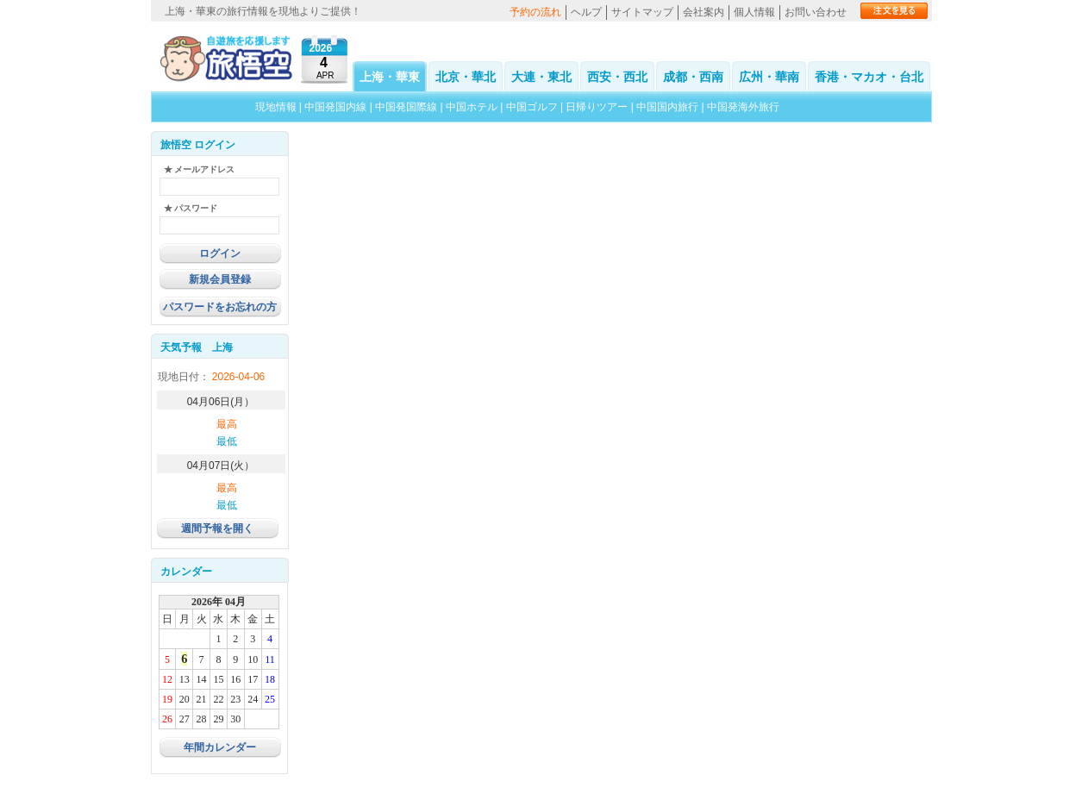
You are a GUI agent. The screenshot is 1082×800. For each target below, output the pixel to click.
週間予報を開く (217, 528)
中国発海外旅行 (743, 107)
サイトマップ (642, 12)
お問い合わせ (816, 12)
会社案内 (703, 12)
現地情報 (276, 107)
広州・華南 (769, 77)
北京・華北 (465, 77)
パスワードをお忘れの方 (220, 307)
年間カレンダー (220, 747)
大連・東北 (541, 77)
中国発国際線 (406, 107)
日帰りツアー (597, 107)
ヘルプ (586, 12)
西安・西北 (617, 77)
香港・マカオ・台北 (869, 77)
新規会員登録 (220, 279)
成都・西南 (693, 77)
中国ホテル (471, 107)
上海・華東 (390, 77)
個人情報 (754, 12)
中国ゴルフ (533, 107)
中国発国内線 (335, 107)
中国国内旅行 (667, 107)
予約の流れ (535, 12)
